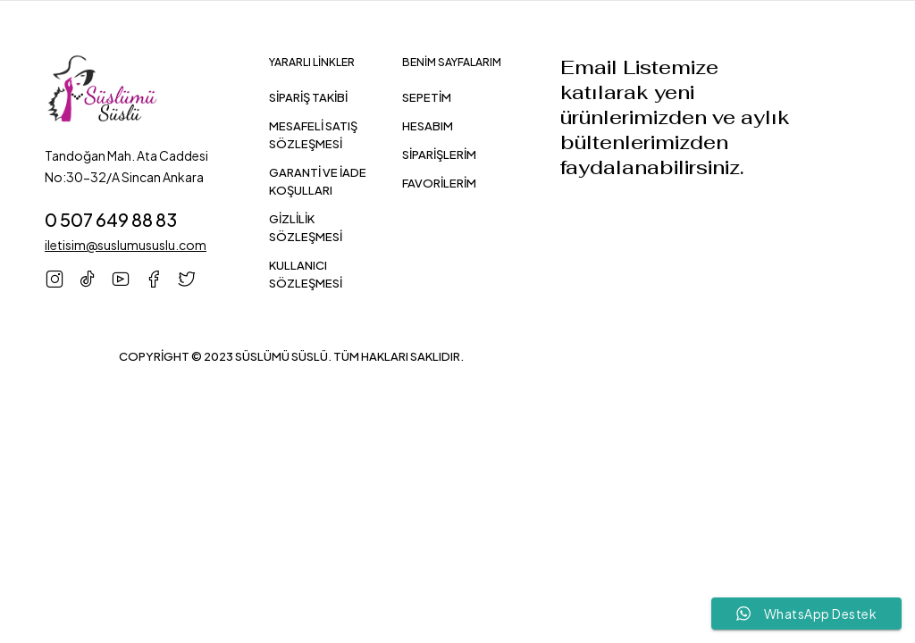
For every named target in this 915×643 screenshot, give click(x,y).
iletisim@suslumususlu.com (125, 245)
